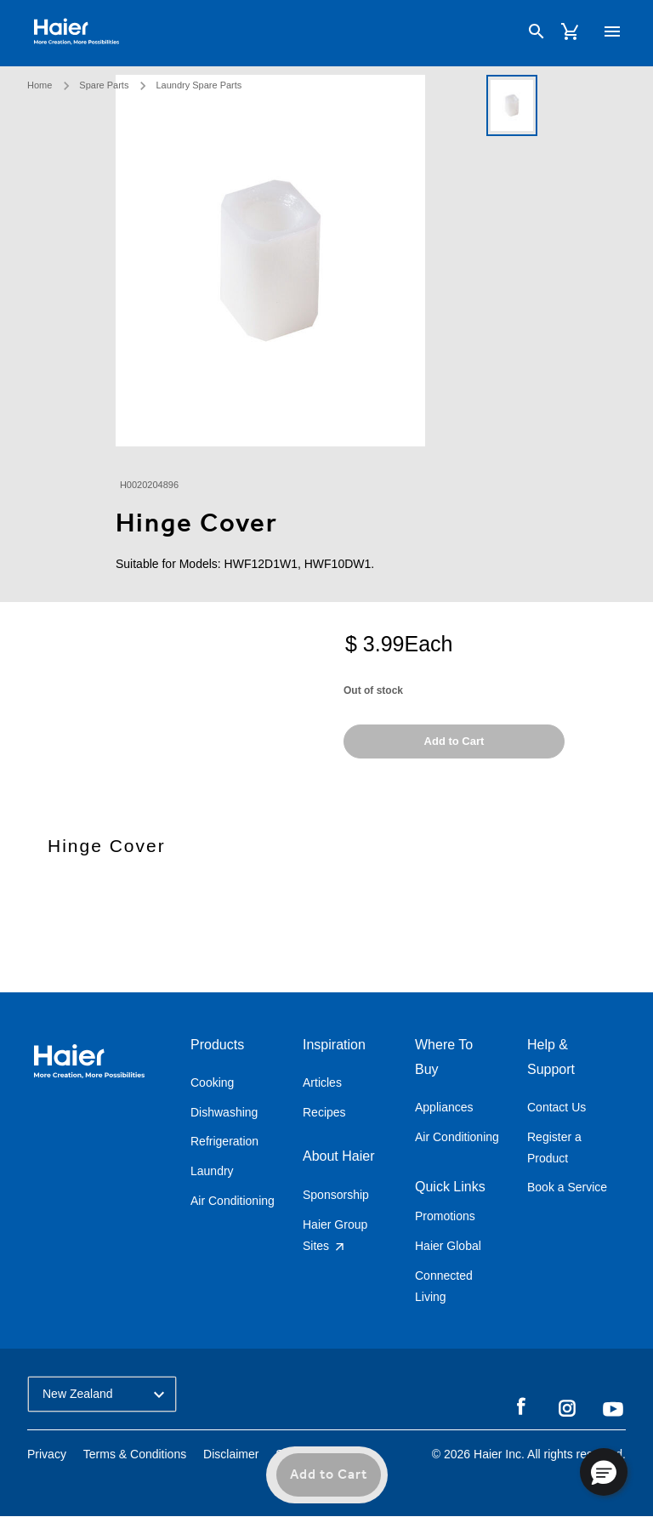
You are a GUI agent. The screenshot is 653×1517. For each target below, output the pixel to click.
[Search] (532, 33)
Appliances (444, 1107)
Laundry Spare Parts (198, 82)
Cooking (212, 1082)
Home (39, 82)
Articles (322, 1082)
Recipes (324, 1112)
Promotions (445, 1216)
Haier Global (448, 1246)
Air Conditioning (232, 1200)
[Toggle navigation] (609, 32)
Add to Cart (328, 1475)
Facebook (521, 1407)
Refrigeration (224, 1141)
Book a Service (567, 1187)
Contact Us (556, 1107)
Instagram (567, 1407)
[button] (603, 1472)
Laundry (212, 1171)
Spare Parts (103, 82)
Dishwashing (224, 1112)
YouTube (613, 1409)
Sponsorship (336, 1195)
